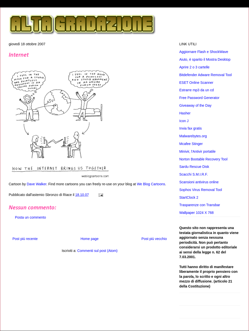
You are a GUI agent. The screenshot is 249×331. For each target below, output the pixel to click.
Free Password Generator (199, 98)
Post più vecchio (154, 239)
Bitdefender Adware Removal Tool (205, 75)
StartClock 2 (188, 197)
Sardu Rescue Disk (194, 167)
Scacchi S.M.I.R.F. (193, 174)
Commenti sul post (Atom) (97, 251)
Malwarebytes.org (193, 136)
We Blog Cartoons (151, 184)
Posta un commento (30, 217)
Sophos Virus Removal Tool (200, 190)
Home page (89, 239)
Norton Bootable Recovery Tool (203, 159)
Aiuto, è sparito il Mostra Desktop (204, 59)
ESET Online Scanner (196, 83)
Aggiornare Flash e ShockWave (203, 52)
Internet (19, 55)
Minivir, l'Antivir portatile (197, 151)
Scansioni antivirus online (199, 182)
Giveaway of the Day (195, 105)
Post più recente (25, 239)
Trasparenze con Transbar (199, 205)
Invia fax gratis (190, 128)
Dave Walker (36, 184)
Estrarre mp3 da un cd (196, 90)
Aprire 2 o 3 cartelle (194, 67)
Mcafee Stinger (191, 144)
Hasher (184, 113)
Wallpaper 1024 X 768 (196, 213)
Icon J (183, 121)
